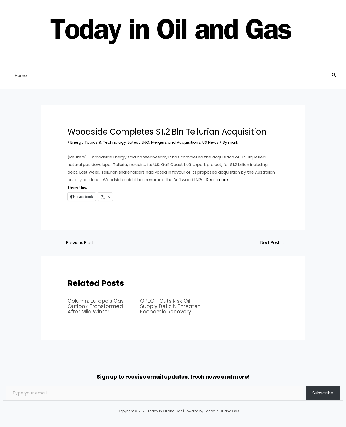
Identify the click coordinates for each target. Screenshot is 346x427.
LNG (147, 142)
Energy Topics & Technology (98, 142)
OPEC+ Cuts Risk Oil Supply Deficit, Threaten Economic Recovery (172, 306)
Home (19, 75)
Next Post (272, 242)
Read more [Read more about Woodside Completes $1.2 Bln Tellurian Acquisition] (217, 179)
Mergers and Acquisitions (178, 142)
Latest (134, 142)
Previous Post (78, 242)
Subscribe (322, 393)
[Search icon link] (334, 75)
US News (212, 142)
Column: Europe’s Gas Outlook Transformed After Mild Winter (97, 306)
